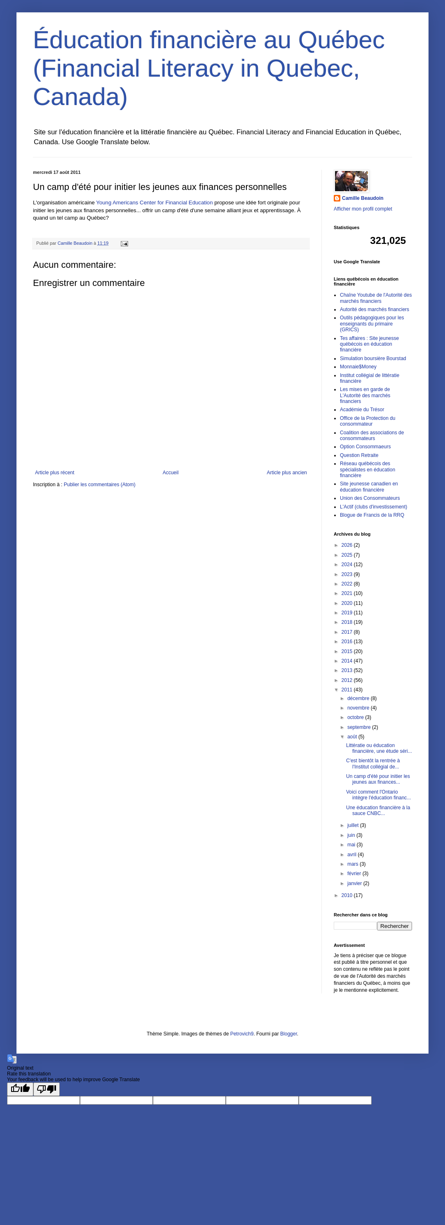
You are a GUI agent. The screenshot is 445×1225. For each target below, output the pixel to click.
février (355, 873)
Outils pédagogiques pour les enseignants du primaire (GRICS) (372, 324)
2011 (348, 690)
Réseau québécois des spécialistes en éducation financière (367, 469)
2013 (348, 670)
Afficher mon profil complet (363, 209)
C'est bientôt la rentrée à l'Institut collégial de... (373, 763)
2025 (348, 555)
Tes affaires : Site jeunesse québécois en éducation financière (369, 344)
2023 (348, 574)
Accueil (171, 472)
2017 (348, 632)
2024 (348, 564)
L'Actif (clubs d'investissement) (373, 507)
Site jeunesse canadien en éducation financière (369, 486)
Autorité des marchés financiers (374, 309)
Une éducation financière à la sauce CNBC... (378, 810)
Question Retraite (359, 455)
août (352, 737)
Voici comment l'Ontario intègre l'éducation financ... (378, 795)
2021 (348, 593)
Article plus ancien (287, 472)
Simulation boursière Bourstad (373, 358)
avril (352, 854)
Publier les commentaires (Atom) (100, 484)
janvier (355, 883)
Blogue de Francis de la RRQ (372, 515)
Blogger (288, 1034)
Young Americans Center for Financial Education (154, 202)
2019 (348, 613)
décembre (359, 698)
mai (352, 845)
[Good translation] (20, 1089)
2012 (348, 680)
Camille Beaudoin (363, 198)
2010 (348, 895)
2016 (348, 641)
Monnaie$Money (358, 367)
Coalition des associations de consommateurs (372, 435)
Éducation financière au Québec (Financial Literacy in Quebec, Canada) (209, 68)
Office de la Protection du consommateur (368, 421)
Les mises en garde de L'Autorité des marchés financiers (365, 395)
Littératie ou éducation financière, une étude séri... (379, 748)
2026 (348, 545)
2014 (348, 661)
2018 (348, 622)
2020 (348, 603)
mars (353, 864)
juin (351, 835)
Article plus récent (54, 472)
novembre (359, 708)
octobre (356, 717)
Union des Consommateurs (370, 498)
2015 (348, 651)
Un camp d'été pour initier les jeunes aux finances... (378, 779)
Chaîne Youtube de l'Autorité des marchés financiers (376, 298)
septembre (359, 727)
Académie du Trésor (362, 409)
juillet (353, 825)
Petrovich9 (242, 1034)
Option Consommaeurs (365, 447)
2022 (348, 584)
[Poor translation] (46, 1089)
